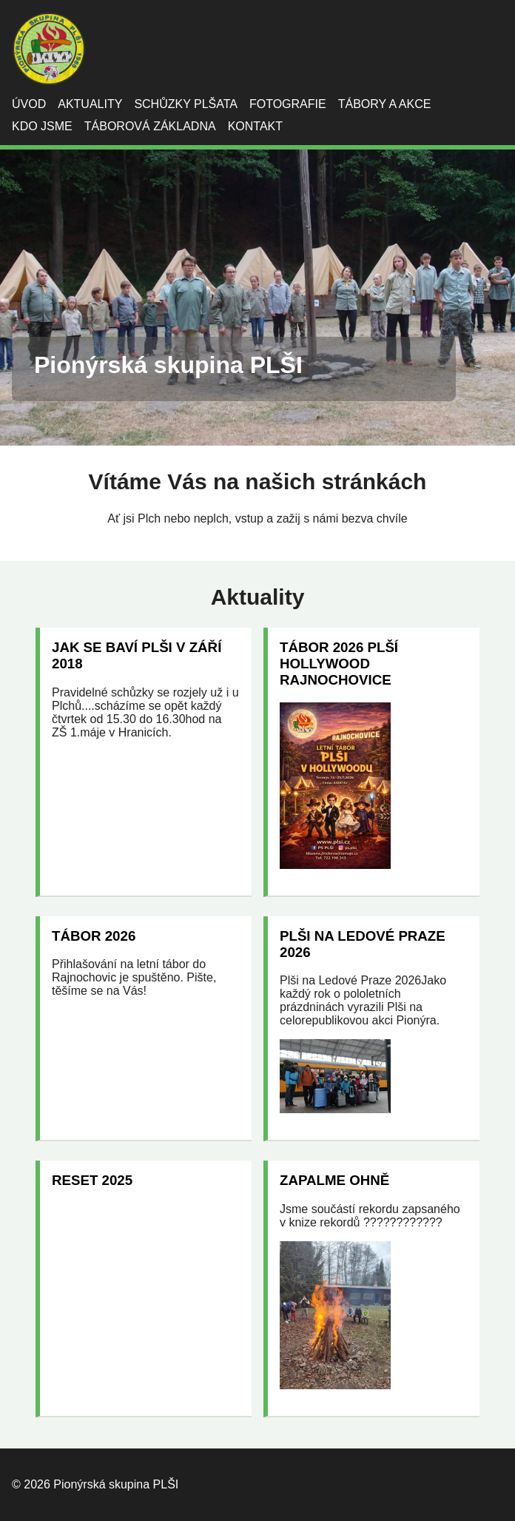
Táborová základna (150, 126)
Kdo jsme (42, 126)
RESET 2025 (92, 1180)
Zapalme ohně (334, 1180)
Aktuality (90, 104)
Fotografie (287, 104)
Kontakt (255, 126)
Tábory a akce (384, 104)
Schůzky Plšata (186, 104)
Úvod (29, 104)
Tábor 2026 (93, 936)
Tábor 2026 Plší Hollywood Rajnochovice (339, 663)
